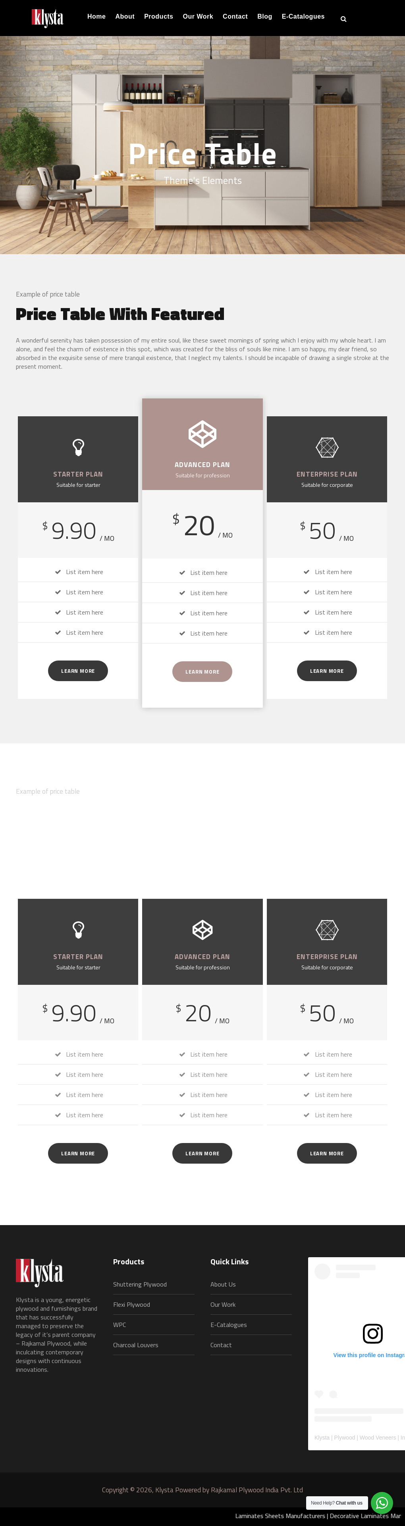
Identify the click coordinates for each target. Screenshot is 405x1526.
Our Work (198, 16)
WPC (119, 1324)
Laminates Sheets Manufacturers (289, 1515)
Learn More (78, 671)
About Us (223, 1284)
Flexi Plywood (131, 1304)
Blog (264, 16)
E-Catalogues (303, 16)
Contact (235, 16)
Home (96, 16)
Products (158, 16)
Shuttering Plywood (140, 1284)
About (125, 16)
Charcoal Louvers (135, 1345)
